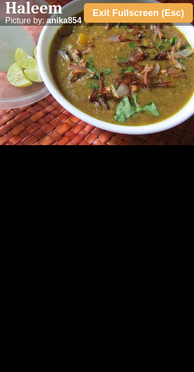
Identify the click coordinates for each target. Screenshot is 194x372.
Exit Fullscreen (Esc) (138, 13)
